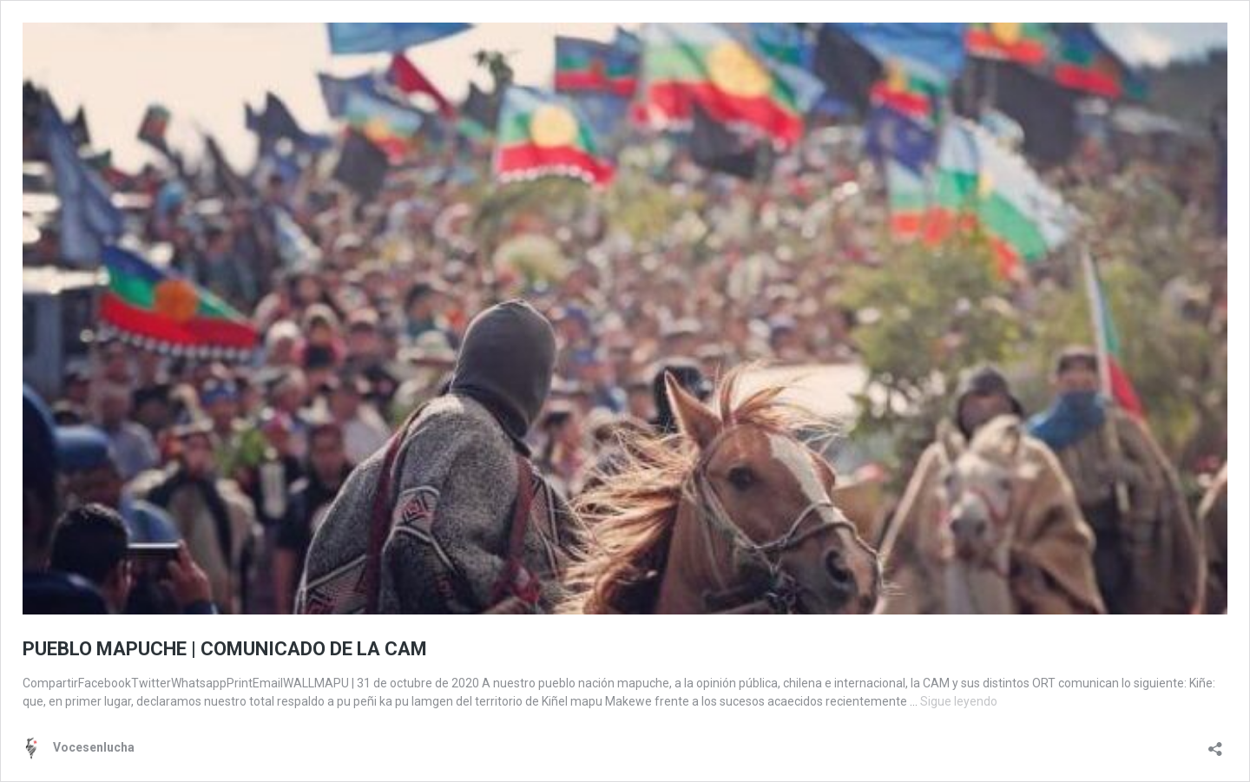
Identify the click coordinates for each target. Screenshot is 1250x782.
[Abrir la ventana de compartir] (1215, 743)
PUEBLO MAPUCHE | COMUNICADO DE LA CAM (225, 649)
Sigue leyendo (958, 701)
